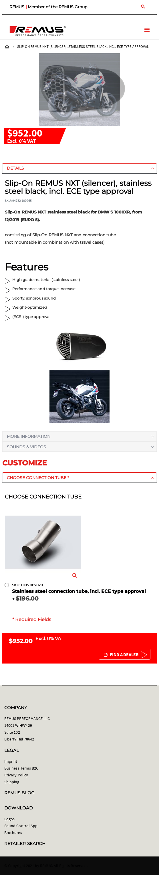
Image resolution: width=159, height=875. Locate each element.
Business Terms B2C (21, 768)
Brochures (13, 832)
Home (7, 46)
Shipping (11, 781)
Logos (9, 818)
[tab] (79, 168)
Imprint (10, 761)
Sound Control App (20, 825)
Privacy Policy (16, 775)
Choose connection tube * (38, 477)
